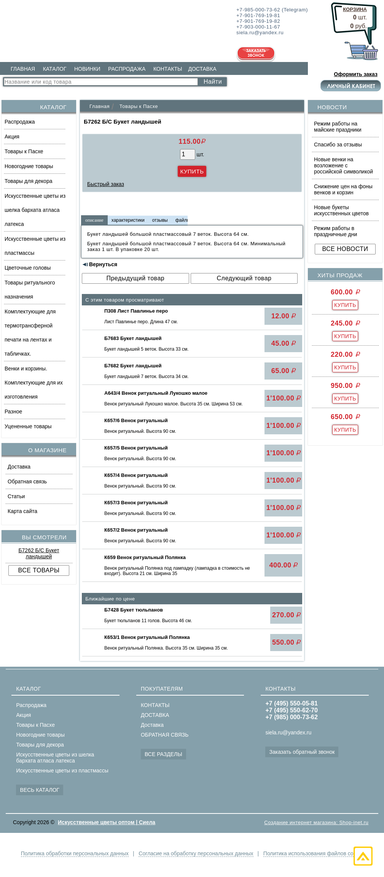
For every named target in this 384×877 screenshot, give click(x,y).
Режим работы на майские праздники (338, 127)
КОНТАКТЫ (167, 69)
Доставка (19, 467)
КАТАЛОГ (55, 69)
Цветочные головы (28, 268)
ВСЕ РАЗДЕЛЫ (163, 754)
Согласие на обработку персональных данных (196, 853)
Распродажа (20, 122)
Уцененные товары (28, 426)
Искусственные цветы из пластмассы (35, 246)
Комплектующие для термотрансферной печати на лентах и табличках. (30, 332)
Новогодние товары (29, 166)
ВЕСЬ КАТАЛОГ (39, 790)
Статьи (16, 496)
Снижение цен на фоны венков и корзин (343, 189)
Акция (12, 136)
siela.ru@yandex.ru (288, 732)
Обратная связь (27, 481)
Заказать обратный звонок (302, 752)
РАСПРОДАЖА (126, 69)
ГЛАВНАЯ (23, 69)
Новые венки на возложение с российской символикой (343, 165)
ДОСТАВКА (202, 69)
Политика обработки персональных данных (75, 853)
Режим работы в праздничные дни (335, 231)
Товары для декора (28, 181)
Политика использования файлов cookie (313, 853)
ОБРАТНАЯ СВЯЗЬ (164, 735)
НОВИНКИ (87, 69)
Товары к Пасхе (24, 151)
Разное (13, 411)
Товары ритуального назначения (30, 290)
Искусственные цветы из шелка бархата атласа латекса (35, 210)
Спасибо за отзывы (338, 144)
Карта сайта (22, 511)
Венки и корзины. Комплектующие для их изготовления (34, 382)
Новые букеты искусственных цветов (341, 210)
